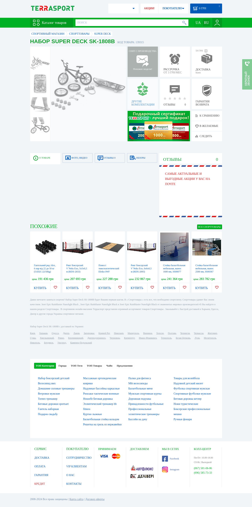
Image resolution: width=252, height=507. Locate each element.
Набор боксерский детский (53, 378)
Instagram (170, 469)
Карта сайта (76, 499)
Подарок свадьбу (48, 414)
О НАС (70, 475)
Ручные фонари (183, 419)
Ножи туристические (186, 403)
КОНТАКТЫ (74, 483)
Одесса (55, 333)
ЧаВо (109, 365)
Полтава (172, 333)
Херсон (160, 333)
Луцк (197, 338)
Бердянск (48, 342)
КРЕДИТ (39, 483)
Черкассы (199, 333)
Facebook (170, 459)
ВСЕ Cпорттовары (209, 226)
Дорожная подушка (139, 398)
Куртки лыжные (92, 414)
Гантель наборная (48, 409)
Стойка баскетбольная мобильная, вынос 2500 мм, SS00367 (206, 268)
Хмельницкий (47, 338)
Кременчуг (129, 338)
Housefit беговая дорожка (98, 398)
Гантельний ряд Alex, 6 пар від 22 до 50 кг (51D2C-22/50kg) (45, 268)
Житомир (212, 333)
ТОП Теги (76, 365)
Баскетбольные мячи (140, 388)
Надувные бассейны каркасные (101, 388)
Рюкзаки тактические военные (101, 393)
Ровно (61, 338)
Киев (32, 333)
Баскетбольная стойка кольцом (101, 419)
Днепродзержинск (96, 338)
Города (62, 365)
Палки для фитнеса (139, 378)
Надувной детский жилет (188, 383)
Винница (147, 333)
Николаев (118, 333)
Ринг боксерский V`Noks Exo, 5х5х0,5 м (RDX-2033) (76, 268)
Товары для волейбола (187, 378)
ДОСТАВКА (41, 457)
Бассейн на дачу (137, 419)
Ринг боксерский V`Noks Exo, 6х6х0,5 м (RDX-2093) (141, 268)
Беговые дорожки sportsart (53, 403)
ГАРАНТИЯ (41, 475)
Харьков (43, 333)
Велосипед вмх (47, 383)
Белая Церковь (183, 338)
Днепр (66, 333)
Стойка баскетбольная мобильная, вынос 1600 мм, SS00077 (174, 268)
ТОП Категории (45, 365)
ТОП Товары (94, 365)
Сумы (33, 338)
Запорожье (89, 333)
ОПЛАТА (40, 466)
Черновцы (115, 338)
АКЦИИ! (149, 8)
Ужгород (61, 342)
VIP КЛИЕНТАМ (76, 466)
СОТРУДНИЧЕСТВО (79, 457)
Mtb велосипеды (138, 383)
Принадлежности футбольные (146, 403)
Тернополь (166, 338)
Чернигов (185, 333)
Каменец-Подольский (81, 342)
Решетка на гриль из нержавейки (102, 424)
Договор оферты (95, 499)
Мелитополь (210, 338)
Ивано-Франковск (148, 338)
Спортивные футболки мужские (192, 393)
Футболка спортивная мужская (192, 388)
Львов (76, 333)
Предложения (124, 365)
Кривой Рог (104, 333)
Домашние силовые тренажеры (56, 388)
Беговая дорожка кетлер (188, 398)
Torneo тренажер (47, 398)
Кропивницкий (75, 338)
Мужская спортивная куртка (144, 393)
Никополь (35, 342)
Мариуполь (133, 333)
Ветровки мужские (49, 393)
